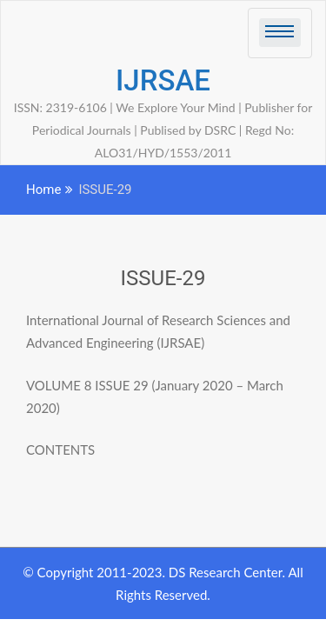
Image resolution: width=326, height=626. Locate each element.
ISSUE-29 (163, 278)
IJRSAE (163, 81)
